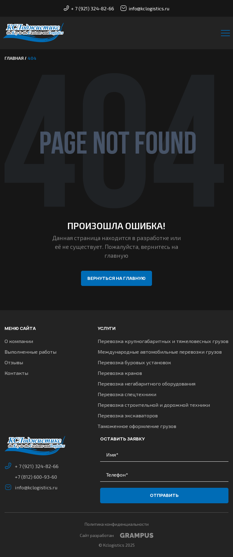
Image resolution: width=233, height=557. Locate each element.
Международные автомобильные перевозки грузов (160, 352)
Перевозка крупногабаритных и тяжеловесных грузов (163, 341)
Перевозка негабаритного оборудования (146, 383)
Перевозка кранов (120, 373)
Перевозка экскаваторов (128, 415)
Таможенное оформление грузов (137, 426)
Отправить (164, 495)
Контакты (16, 373)
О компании (19, 341)
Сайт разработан (117, 535)
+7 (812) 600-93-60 (36, 477)
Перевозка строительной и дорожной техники (154, 405)
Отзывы (14, 362)
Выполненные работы (30, 352)
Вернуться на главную (116, 278)
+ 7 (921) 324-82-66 (89, 8)
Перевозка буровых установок (134, 362)
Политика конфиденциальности (117, 524)
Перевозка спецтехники (127, 394)
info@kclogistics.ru (144, 8)
